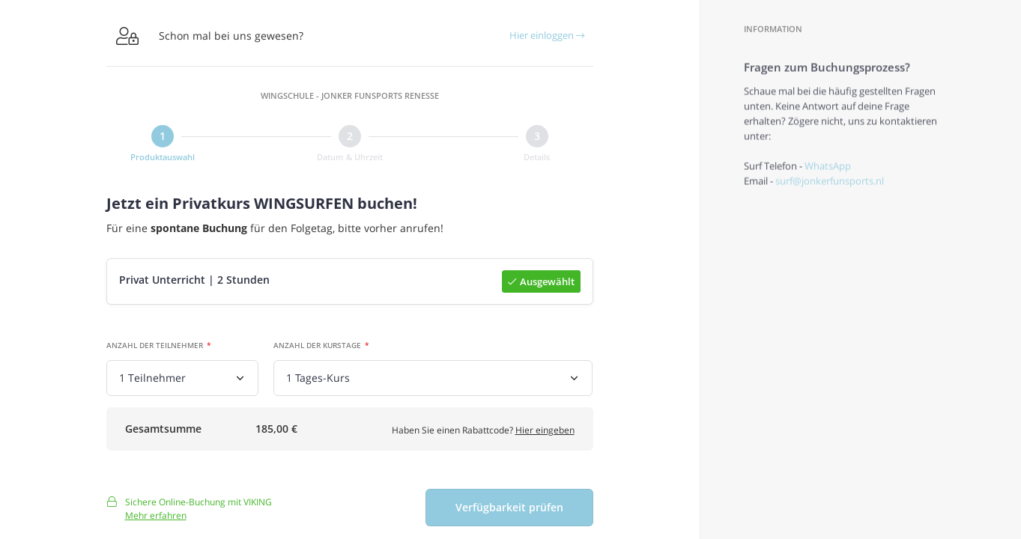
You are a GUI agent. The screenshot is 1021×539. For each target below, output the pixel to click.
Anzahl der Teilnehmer (154, 346)
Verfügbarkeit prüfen (509, 513)
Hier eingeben (545, 432)
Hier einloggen (546, 35)
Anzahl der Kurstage (317, 346)
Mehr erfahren (156, 520)
